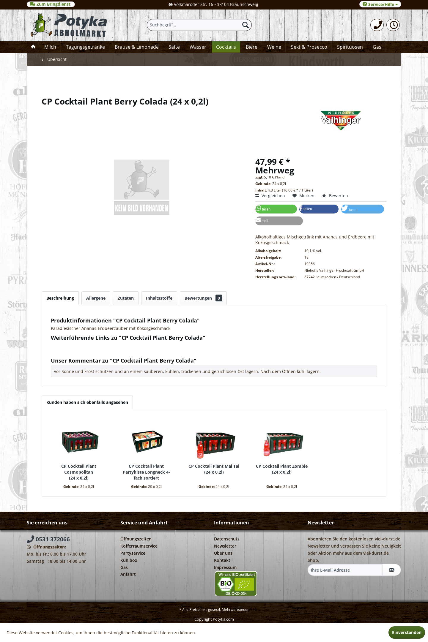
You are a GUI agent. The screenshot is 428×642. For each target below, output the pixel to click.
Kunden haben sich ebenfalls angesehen (87, 402)
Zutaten (126, 298)
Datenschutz (227, 539)
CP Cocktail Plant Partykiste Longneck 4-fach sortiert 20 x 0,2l (146, 473)
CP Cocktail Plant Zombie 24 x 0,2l (282, 469)
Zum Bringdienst (51, 4)
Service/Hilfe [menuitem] (380, 4)
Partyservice (132, 553)
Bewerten (335, 195)
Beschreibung (60, 298)
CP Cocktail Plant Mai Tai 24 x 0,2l (213, 469)
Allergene (96, 298)
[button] (276, 209)
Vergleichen (270, 195)
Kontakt (222, 560)
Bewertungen (203, 298)
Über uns (223, 553)
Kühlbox (128, 560)
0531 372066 (48, 539)
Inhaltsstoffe (159, 298)
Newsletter (225, 546)
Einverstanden (406, 632)
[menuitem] (377, 25)
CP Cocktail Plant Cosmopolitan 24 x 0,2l (78, 472)
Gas (124, 567)
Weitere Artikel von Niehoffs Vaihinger (91, 351)
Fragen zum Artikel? (73, 345)
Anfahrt (128, 574)
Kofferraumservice (139, 546)
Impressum (225, 567)
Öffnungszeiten (136, 539)
